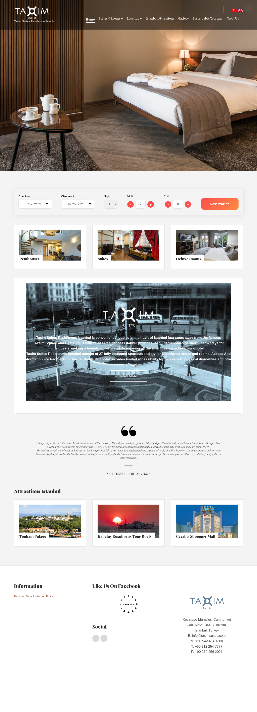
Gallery (183, 18)
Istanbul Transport (80, 702)
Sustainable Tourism (207, 18)
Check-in (24, 196)
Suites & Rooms (109, 18)
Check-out (67, 196)
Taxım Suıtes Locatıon (31, 702)
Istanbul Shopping (57, 702)
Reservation (219, 204)
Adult (129, 196)
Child (167, 196)
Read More (128, 376)
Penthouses (34, 694)
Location (133, 18)
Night (107, 196)
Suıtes (47, 694)
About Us (232, 18)
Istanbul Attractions (160, 18)
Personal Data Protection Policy (34, 596)
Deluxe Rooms (61, 694)
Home (90, 19)
